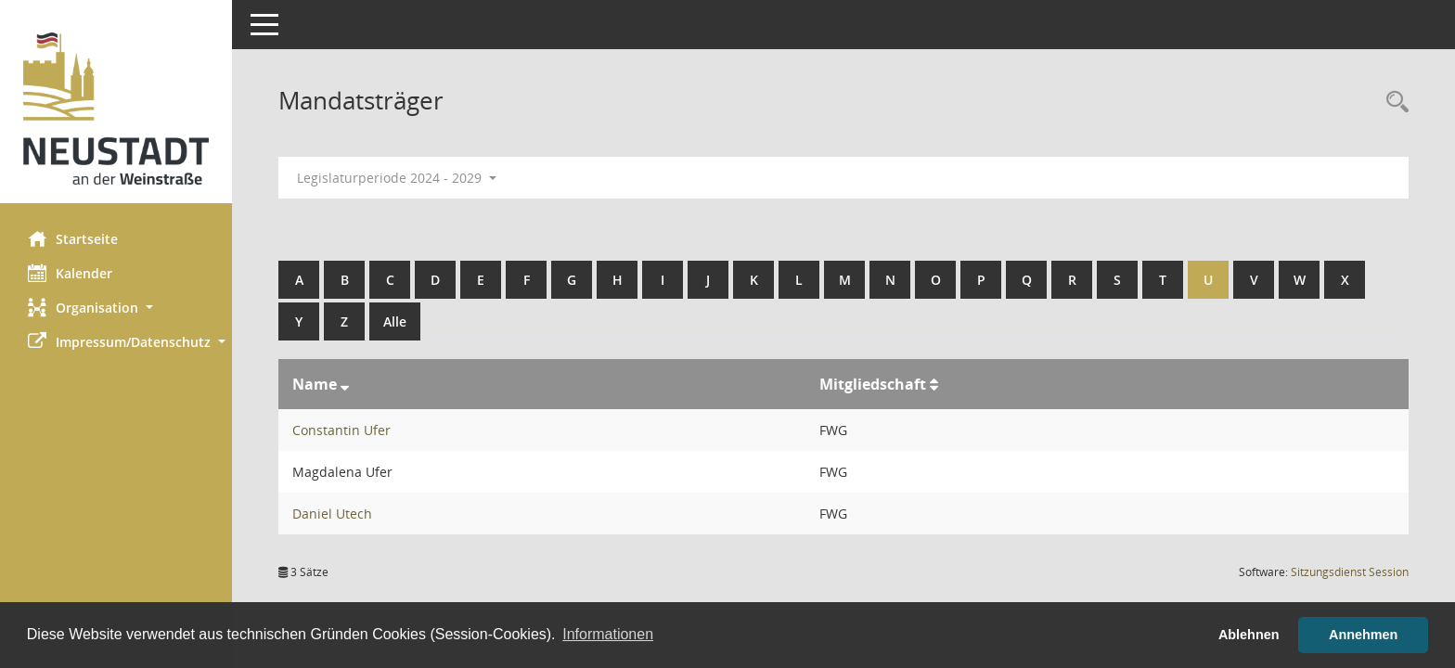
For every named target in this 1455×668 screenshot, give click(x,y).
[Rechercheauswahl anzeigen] (1393, 102)
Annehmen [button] (1363, 634)
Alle (394, 321)
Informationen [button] (607, 634)
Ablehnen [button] (1249, 634)
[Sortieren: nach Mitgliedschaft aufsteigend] (934, 384)
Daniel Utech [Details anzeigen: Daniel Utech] (332, 513)
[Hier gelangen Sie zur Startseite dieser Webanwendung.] (116, 108)
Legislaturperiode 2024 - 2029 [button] (396, 177)
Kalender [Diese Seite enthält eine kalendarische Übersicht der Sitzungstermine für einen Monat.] (70, 272)
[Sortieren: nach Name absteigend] (345, 384)
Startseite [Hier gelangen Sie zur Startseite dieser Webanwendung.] (73, 238)
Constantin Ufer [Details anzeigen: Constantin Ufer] (341, 430)
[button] (116, 307)
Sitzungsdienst (1350, 572)
